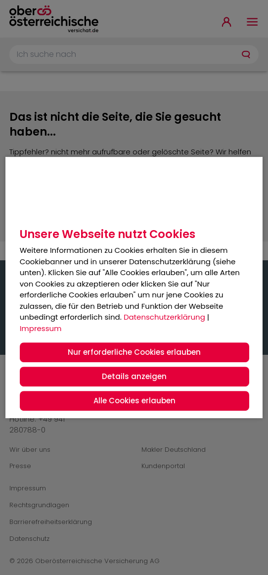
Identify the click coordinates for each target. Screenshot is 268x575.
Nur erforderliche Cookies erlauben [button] (134, 352)
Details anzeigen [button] (134, 376)
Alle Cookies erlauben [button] (134, 400)
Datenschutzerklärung (164, 317)
